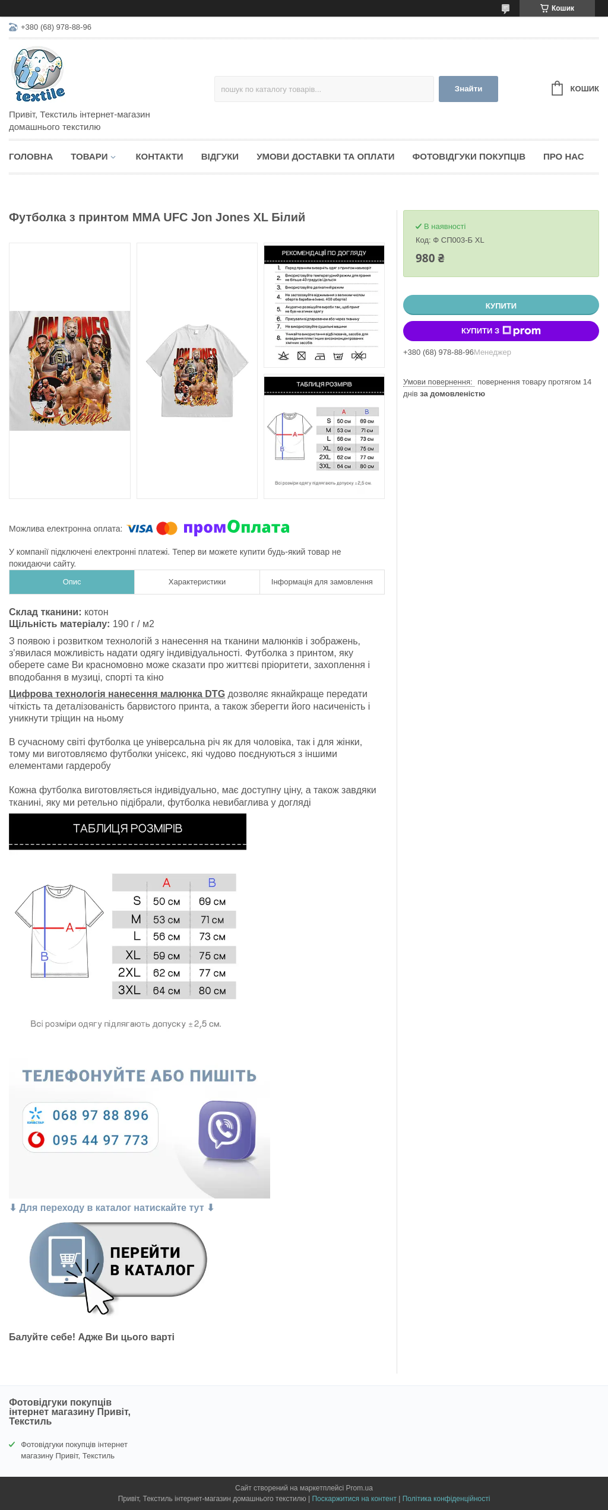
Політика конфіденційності (446, 1499)
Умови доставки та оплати (325, 156)
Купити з (501, 331)
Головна (31, 156)
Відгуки (220, 156)
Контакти (159, 156)
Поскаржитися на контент (354, 1499)
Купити (501, 305)
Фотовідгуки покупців (468, 156)
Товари (89, 156)
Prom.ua (359, 1488)
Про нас (563, 156)
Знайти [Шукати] (469, 88)
